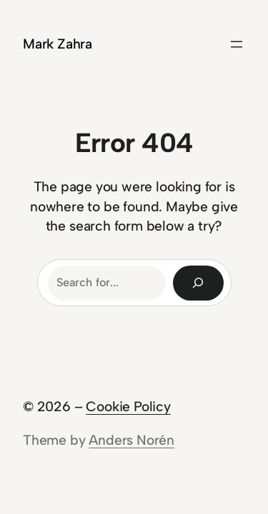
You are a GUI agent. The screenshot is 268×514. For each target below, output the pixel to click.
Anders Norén (131, 440)
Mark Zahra (57, 44)
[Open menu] (236, 44)
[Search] (198, 283)
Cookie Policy (128, 406)
